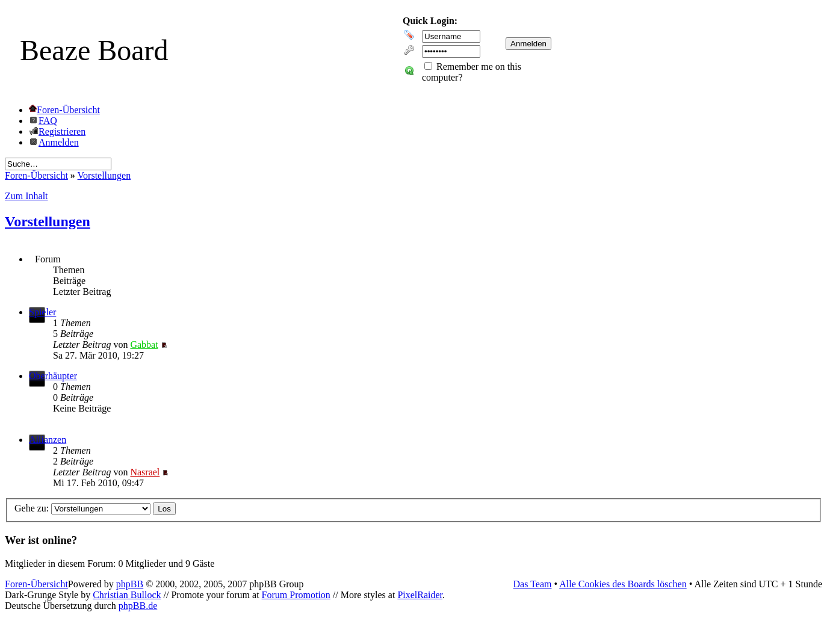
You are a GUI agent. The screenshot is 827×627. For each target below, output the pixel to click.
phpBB (129, 584)
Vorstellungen (104, 175)
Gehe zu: (31, 508)
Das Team (532, 584)
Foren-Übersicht (36, 175)
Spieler (42, 312)
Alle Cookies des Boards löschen (623, 584)
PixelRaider (419, 595)
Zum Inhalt (26, 196)
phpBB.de (138, 606)
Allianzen (47, 439)
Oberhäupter (53, 376)
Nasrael (145, 472)
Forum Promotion (296, 595)
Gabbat (144, 344)
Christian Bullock (127, 595)
